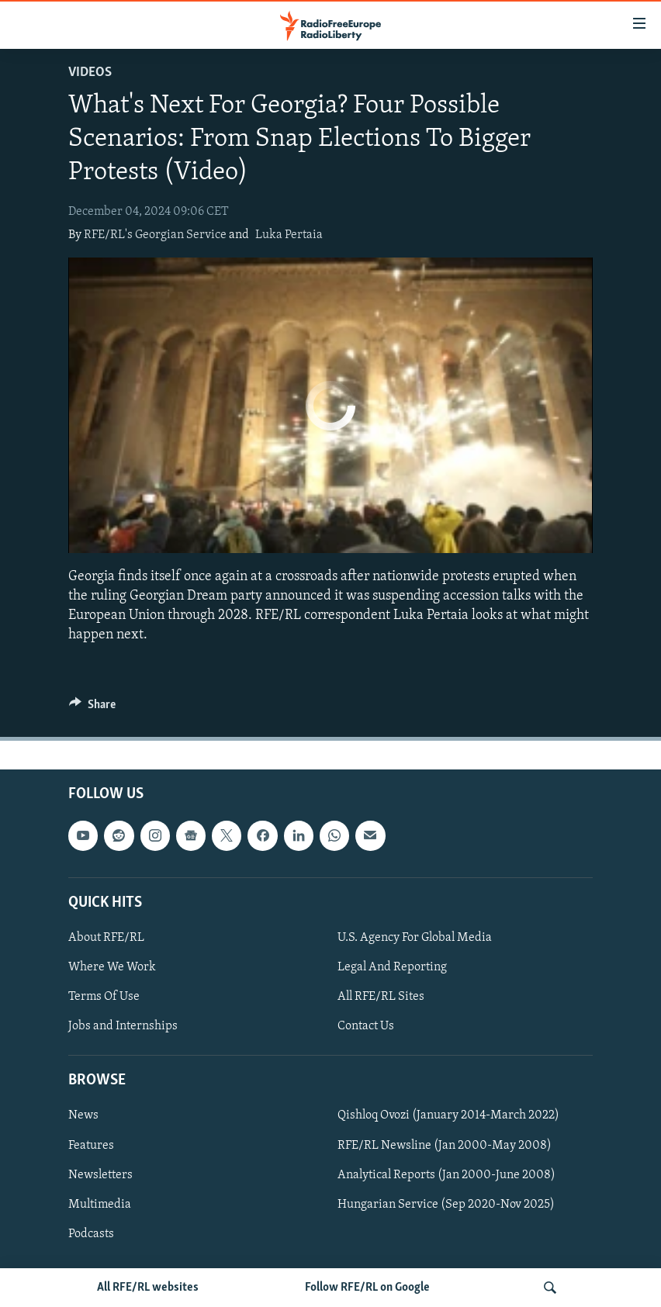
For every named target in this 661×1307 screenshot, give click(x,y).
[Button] (92, 708)
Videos (90, 72)
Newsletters (100, 1175)
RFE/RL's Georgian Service (155, 235)
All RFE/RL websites (148, 1287)
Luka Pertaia (289, 235)
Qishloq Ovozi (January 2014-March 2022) (448, 1116)
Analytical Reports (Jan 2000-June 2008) (446, 1175)
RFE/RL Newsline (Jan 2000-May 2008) (444, 1145)
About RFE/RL (106, 938)
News (83, 1116)
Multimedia (99, 1204)
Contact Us (365, 1027)
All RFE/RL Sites (380, 997)
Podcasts (91, 1234)
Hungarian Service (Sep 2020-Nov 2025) (446, 1204)
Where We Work (112, 967)
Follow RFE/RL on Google (367, 1287)
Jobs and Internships (123, 1027)
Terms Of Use (104, 997)
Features (91, 1145)
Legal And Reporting (392, 967)
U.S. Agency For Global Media (414, 938)
